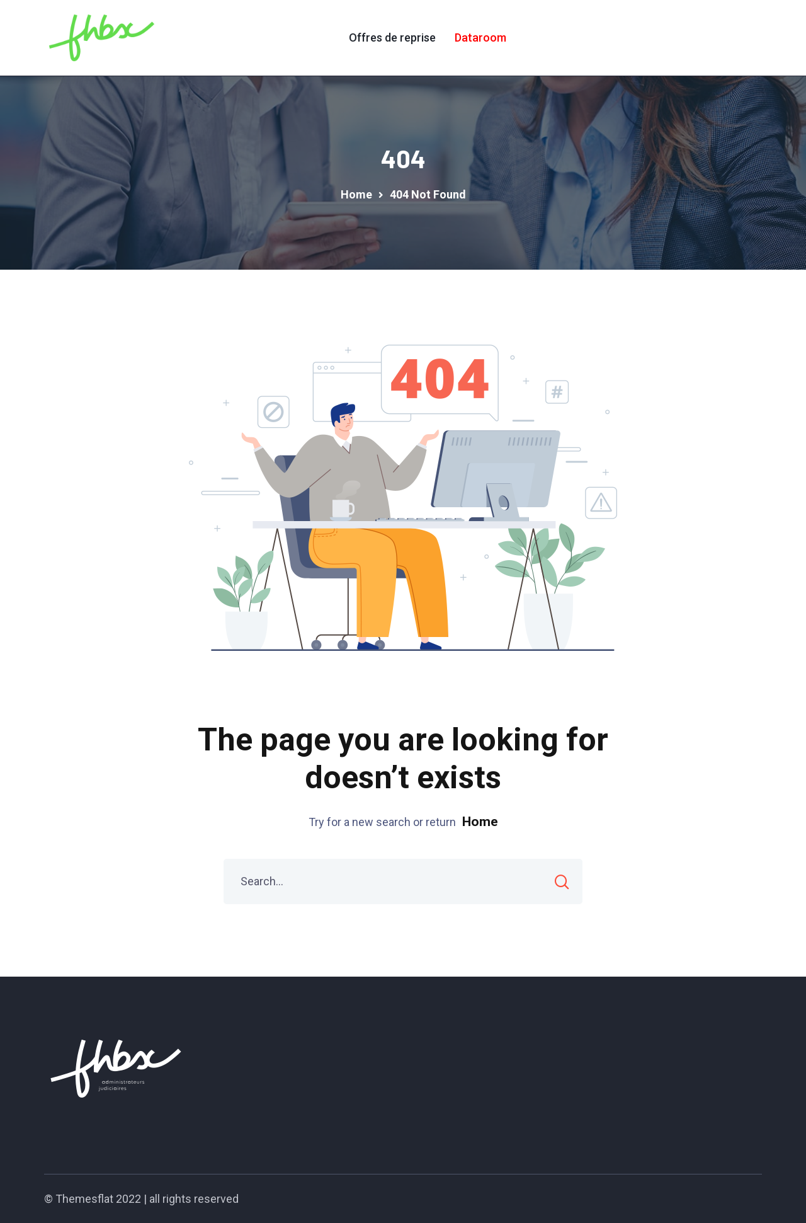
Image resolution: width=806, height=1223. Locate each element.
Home (480, 821)
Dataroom (480, 37)
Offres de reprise (392, 37)
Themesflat (84, 1198)
